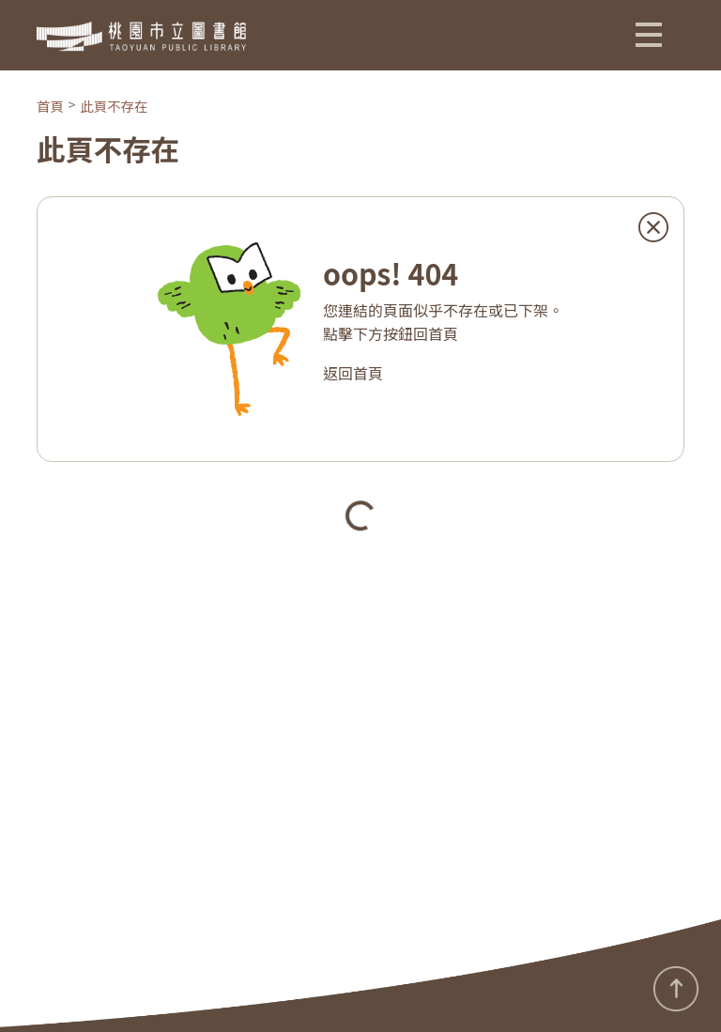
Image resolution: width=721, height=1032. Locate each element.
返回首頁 (353, 373)
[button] (649, 34)
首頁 (50, 106)
